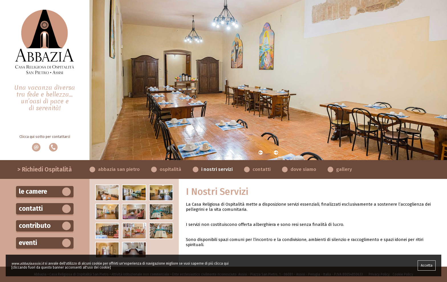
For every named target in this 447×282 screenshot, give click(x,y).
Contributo (45, 226)
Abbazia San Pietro (119, 169)
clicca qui (221, 263)
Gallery (344, 169)
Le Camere (45, 191)
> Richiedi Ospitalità (44, 169)
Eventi (45, 243)
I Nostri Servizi (217, 169)
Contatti (262, 169)
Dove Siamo (303, 169)
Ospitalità (170, 169)
